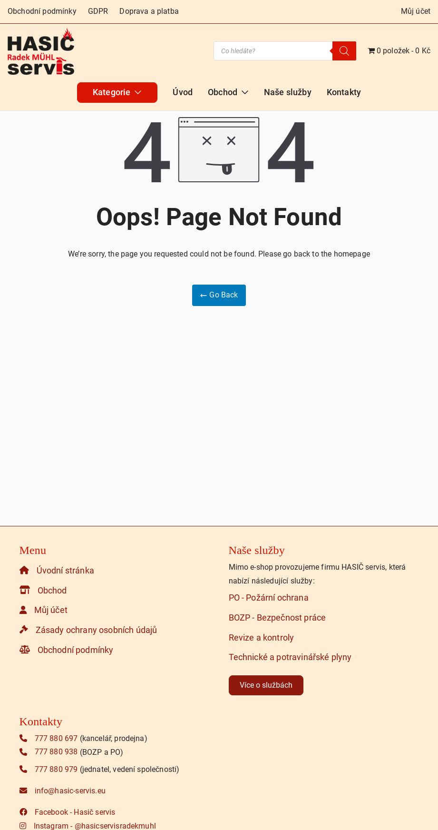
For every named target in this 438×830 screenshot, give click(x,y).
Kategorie (117, 92)
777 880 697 (48, 738)
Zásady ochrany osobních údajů (88, 629)
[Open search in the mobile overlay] (285, 50)
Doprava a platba (149, 11)
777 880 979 (48, 769)
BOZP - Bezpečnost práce (277, 617)
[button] (136, 92)
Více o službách (266, 685)
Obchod (228, 92)
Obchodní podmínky (42, 11)
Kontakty (344, 92)
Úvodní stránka (56, 570)
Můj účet (415, 11)
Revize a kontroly (261, 637)
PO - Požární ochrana (269, 598)
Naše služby (287, 92)
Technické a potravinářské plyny (290, 657)
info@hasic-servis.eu (62, 790)
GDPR (98, 11)
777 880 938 (48, 752)
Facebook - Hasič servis (67, 812)
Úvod (183, 92)
